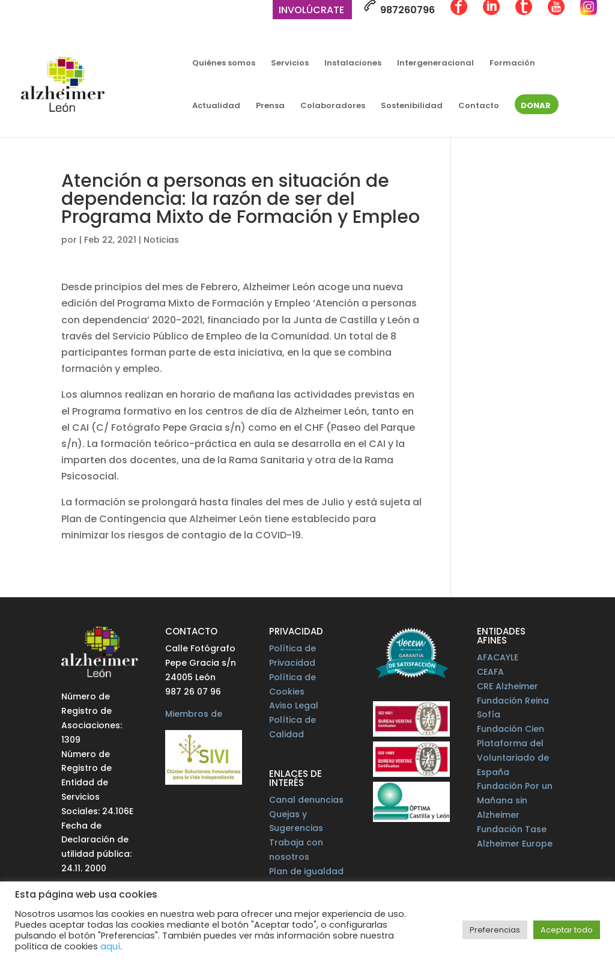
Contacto (478, 106)
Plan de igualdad (306, 871)
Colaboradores (332, 106)
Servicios (290, 63)
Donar (536, 106)
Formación (512, 63)
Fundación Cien (510, 729)
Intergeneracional (435, 63)
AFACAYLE (497, 657)
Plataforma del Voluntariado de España (513, 757)
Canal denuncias (306, 800)
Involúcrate (311, 11)
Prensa (270, 106)
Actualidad (216, 106)
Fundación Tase (512, 829)
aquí (110, 946)
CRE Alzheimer (507, 686)
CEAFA (490, 672)
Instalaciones (352, 63)
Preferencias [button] (495, 930)
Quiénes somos (223, 63)
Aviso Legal (293, 705)
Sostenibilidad (412, 106)
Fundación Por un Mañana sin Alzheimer (515, 800)
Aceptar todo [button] (567, 930)
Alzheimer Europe (515, 844)
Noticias (161, 240)
